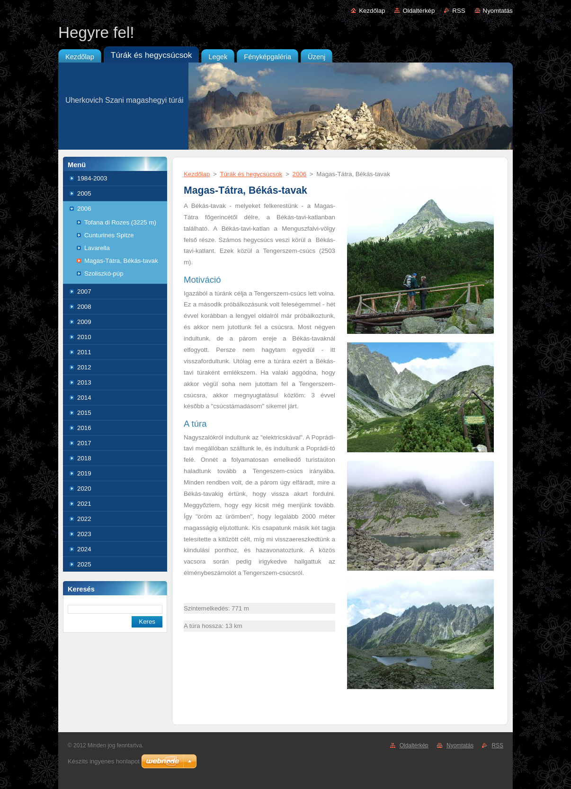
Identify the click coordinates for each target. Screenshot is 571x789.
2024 (84, 549)
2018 (84, 458)
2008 (84, 306)
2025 (84, 564)
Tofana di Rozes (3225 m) (120, 222)
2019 (84, 473)
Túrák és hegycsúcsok (251, 174)
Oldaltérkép (418, 10)
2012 (84, 367)
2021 (84, 503)
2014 (84, 397)
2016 (84, 427)
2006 (84, 208)
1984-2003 (92, 178)
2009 (84, 321)
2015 (84, 412)
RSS (458, 10)
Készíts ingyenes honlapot (104, 761)
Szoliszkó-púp (104, 273)
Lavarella (97, 247)
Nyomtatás (498, 10)
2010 (84, 337)
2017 (84, 443)
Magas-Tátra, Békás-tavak (121, 260)
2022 (84, 518)
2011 (84, 352)
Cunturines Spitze (109, 235)
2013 (84, 382)
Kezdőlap (372, 10)
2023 (84, 534)
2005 (84, 193)
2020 (84, 488)
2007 (84, 291)
